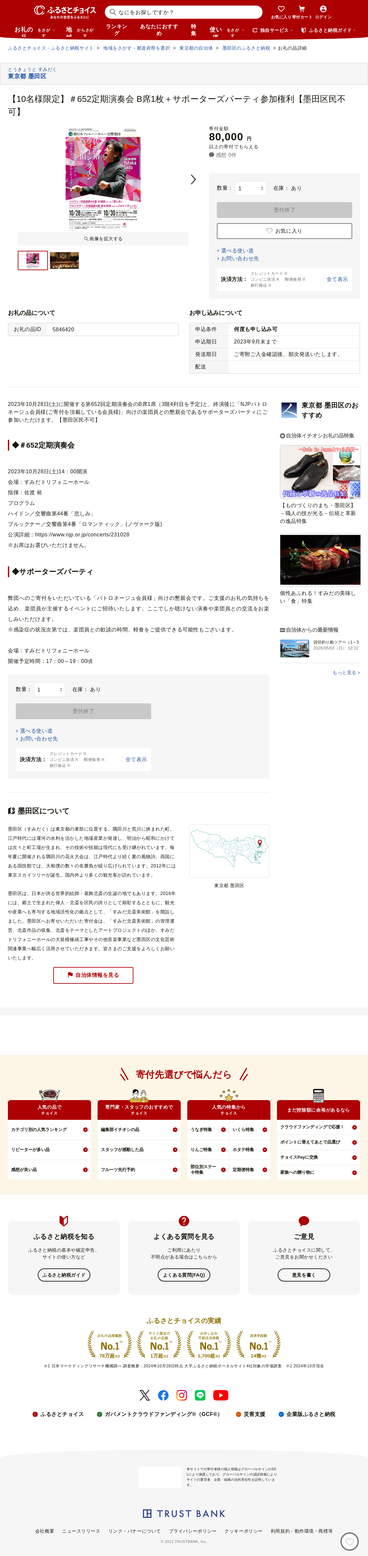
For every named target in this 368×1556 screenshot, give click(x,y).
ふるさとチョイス (62, 1413)
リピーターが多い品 (30, 1149)
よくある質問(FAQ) (184, 1274)
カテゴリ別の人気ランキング (39, 1129)
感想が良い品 (24, 1169)
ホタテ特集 (243, 1149)
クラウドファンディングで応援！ (312, 1126)
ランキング (116, 30)
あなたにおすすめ (159, 30)
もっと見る (344, 672)
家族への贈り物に (297, 1172)
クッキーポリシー (243, 1530)
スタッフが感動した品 (122, 1149)
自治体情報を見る (93, 975)
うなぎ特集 (201, 1129)
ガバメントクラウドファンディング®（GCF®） (163, 1413)
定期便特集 (243, 1169)
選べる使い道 (237, 250)
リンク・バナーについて (134, 1530)
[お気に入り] (349, 1541)
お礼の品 (34, 31)
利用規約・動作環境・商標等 (302, 1530)
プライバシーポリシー (193, 1530)
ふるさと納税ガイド (63, 1274)
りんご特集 (201, 1149)
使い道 (227, 31)
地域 (80, 31)
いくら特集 (243, 1129)
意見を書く (304, 1274)
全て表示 (337, 279)
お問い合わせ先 (240, 258)
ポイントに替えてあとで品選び (310, 1142)
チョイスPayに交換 (299, 1157)
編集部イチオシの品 (120, 1129)
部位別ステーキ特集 (203, 1169)
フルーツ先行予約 (118, 1169)
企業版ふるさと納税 (311, 1413)
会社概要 (44, 1530)
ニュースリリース (81, 1530)
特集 (193, 30)
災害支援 (254, 1413)
